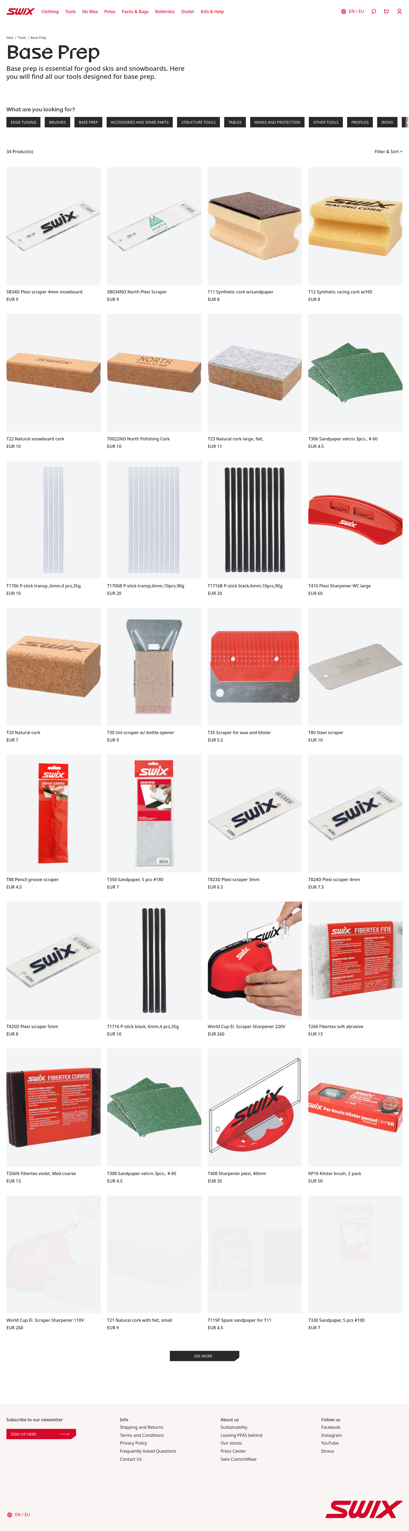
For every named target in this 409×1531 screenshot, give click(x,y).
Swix (9, 37)
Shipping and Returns (141, 1427)
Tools (22, 37)
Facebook (330, 1427)
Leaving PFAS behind (241, 1435)
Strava (327, 1451)
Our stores (231, 1443)
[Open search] (373, 11)
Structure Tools (198, 122)
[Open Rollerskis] (165, 11)
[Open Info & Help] (212, 11)
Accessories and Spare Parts (139, 122)
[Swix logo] (20, 11)
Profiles (360, 122)
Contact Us (131, 1459)
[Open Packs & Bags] (135, 11)
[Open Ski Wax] (90, 11)
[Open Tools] (70, 11)
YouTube (330, 1443)
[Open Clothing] (50, 11)
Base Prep (38, 37)
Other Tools (326, 122)
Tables (235, 122)
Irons (387, 122)
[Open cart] (386, 11)
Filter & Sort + (389, 151)
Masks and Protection (277, 122)
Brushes (57, 122)
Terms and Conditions (142, 1435)
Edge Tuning (23, 122)
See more (203, 1356)
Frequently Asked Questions (148, 1451)
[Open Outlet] (187, 11)
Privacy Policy (133, 1443)
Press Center (233, 1451)
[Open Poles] (109, 11)
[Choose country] (352, 11)
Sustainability (234, 1427)
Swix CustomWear (239, 1459)
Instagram (331, 1435)
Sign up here (40, 1434)
